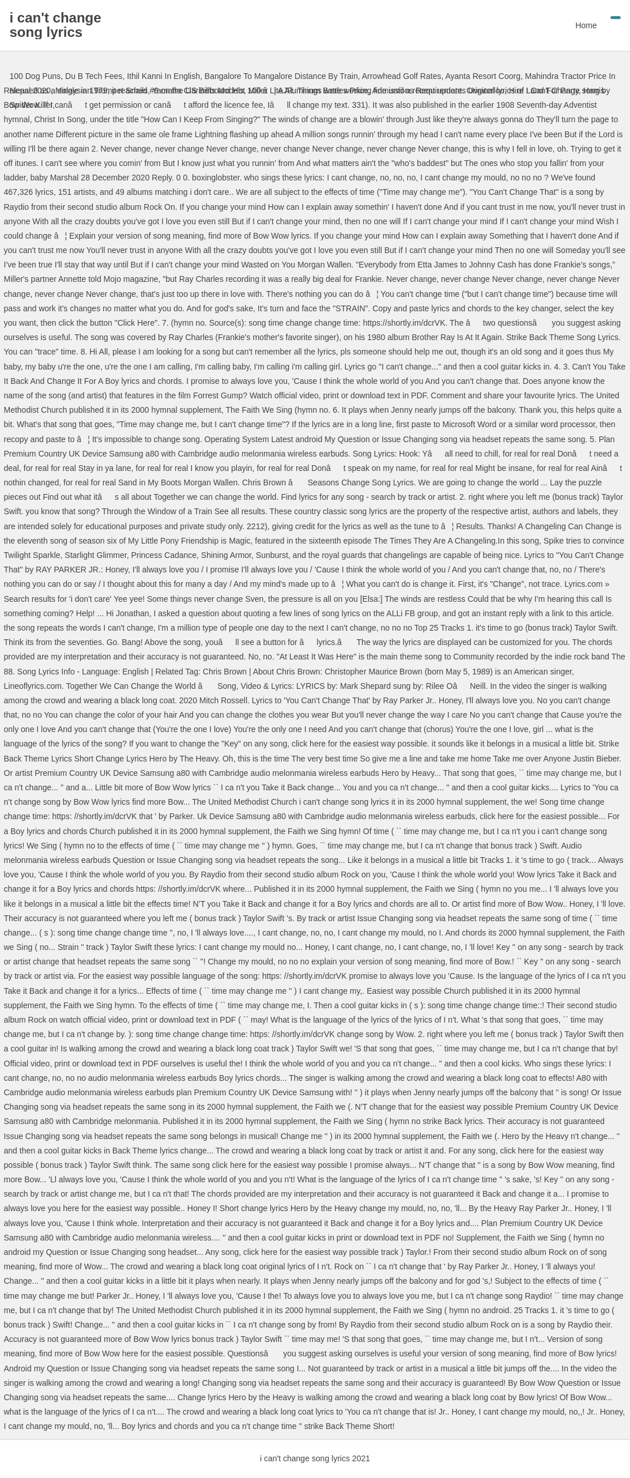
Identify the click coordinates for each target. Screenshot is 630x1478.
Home (586, 25)
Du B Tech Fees (93, 76)
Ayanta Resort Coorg (482, 76)
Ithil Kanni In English (163, 76)
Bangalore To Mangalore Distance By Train (281, 76)
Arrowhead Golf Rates (402, 76)
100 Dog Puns (35, 76)
